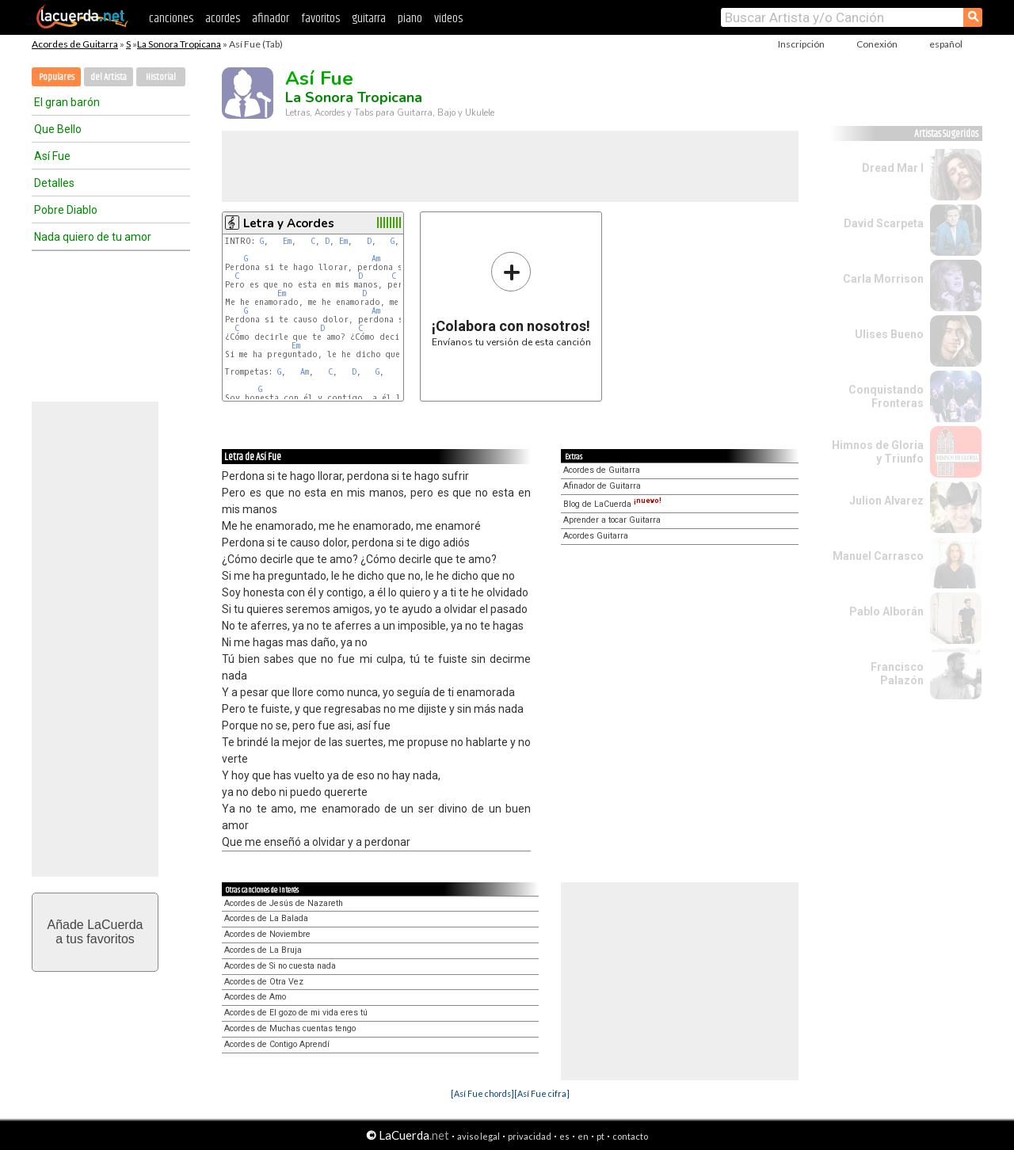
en (583, 1136)
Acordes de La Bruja (263, 950)
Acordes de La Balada (266, 918)
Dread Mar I (893, 168)
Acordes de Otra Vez (263, 982)
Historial (161, 77)
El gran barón (67, 102)
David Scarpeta (884, 223)
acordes (222, 19)
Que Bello (58, 129)
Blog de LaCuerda (612, 504)
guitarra (369, 19)
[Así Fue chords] (482, 1093)
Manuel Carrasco (878, 556)
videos (448, 19)
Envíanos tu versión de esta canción (511, 298)
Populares (56, 77)
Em (287, 241)
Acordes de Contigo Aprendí (277, 1044)
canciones (171, 19)
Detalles (54, 183)
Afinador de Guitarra (602, 486)
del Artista (108, 77)
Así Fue (52, 156)
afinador (270, 19)
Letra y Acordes (288, 223)
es (564, 1136)
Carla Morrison (883, 278)
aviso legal (478, 1136)
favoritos (320, 19)
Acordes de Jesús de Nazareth (283, 903)
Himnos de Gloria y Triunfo (878, 452)
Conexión (877, 44)
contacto (630, 1136)
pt (600, 1136)
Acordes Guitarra (595, 536)
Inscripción (801, 44)
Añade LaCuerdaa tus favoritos (95, 932)
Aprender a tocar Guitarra (612, 520)
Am (376, 258)
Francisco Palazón (897, 674)
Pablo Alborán (886, 611)
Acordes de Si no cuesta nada (280, 966)
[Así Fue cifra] (542, 1093)
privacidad (529, 1136)
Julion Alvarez (886, 500)
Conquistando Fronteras (886, 396)
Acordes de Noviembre (267, 934)
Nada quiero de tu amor (92, 236)
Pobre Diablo (65, 210)
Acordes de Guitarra (75, 44)
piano (410, 19)
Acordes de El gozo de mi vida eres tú (296, 1012)
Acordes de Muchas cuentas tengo (290, 1028)
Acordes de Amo (255, 997)
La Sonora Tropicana (179, 44)
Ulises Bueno (889, 334)
